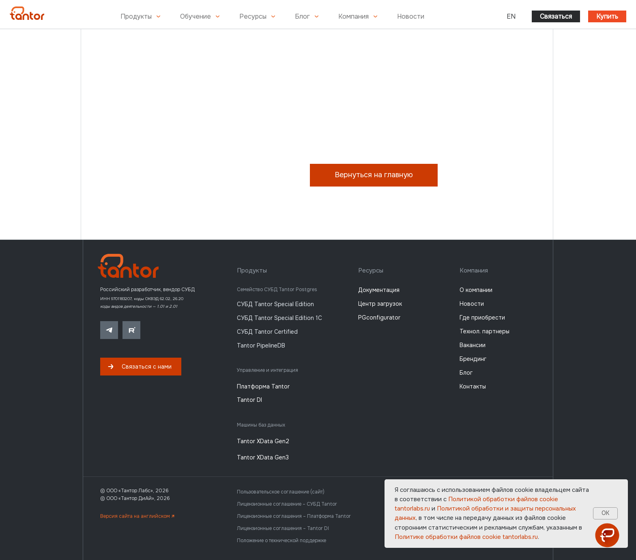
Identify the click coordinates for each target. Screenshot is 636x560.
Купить (607, 16)
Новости (410, 16)
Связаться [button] (556, 16)
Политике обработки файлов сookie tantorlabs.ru (466, 537)
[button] (140, 366)
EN (511, 16)
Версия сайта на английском (137, 516)
